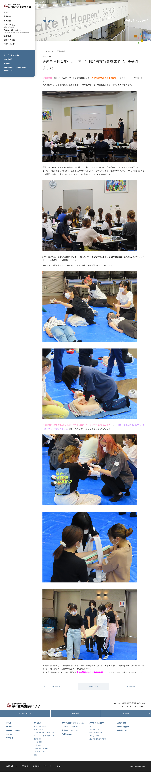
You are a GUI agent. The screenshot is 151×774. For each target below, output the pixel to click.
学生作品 (7, 36)
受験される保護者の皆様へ (98, 741)
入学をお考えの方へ (12, 30)
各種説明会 (8, 59)
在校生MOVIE (67, 737)
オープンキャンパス (11, 55)
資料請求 (7, 64)
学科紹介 (7, 20)
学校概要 (7, 16)
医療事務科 (61, 51)
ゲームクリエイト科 (41, 751)
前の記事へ (56, 686)
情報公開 (36, 769)
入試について (94, 729)
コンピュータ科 (45, 735)
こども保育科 (38, 744)
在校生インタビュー (70, 729)
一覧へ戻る (93, 686)
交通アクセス (9, 40)
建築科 (36, 757)
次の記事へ (131, 686)
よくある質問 (94, 738)
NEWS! (9, 729)
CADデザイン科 (39, 754)
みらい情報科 (38, 732)
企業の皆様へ (8, 67)
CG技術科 (37, 748)
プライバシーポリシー (52, 769)
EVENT (9, 737)
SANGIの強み (9, 25)
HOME (6, 12)
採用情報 (24, 769)
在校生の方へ (8, 70)
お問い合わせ (9, 44)
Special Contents (13, 733)
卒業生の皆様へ (22, 67)
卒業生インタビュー (70, 733)
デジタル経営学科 (40, 729)
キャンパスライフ (48, 51)
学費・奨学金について (97, 735)
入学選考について (95, 732)
